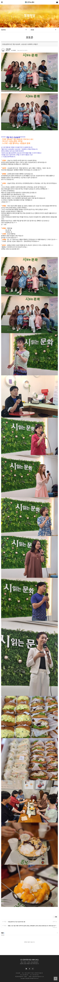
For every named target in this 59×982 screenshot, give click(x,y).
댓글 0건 (8, 50)
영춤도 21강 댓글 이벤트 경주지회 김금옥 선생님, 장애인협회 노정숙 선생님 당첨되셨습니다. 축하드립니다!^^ (32, 925)
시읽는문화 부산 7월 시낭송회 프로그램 (16, 921)
